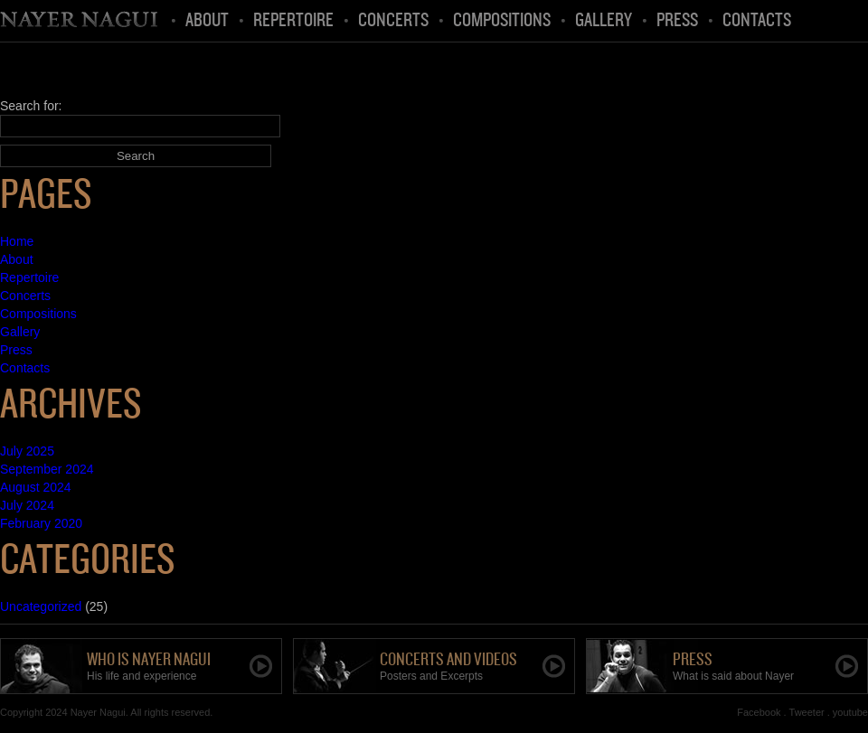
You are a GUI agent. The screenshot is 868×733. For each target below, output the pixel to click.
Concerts (393, 21)
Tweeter (807, 712)
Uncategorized (40, 606)
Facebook (758, 712)
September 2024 (47, 469)
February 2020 (41, 523)
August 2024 (35, 487)
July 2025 (27, 451)
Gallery (603, 21)
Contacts (756, 21)
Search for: (30, 106)
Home (80, 21)
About (207, 21)
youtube (850, 712)
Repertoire (293, 21)
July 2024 (27, 505)
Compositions (502, 21)
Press (677, 21)
